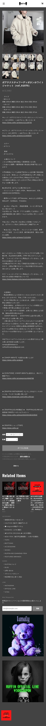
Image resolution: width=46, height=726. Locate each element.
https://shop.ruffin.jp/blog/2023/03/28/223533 (19, 415)
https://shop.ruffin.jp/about (12, 360)
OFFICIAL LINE (10, 589)
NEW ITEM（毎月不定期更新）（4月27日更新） (22, 536)
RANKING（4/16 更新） (13, 530)
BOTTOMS (9, 543)
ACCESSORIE (10, 546)
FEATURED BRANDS (13, 557)
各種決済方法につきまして (14, 520)
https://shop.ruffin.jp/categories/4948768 (18, 378)
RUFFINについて (10, 564)
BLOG (7, 567)
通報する (16, 466)
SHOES (7, 550)
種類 (3, 434)
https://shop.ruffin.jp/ (10, 428)
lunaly (7, 592)
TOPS (7, 540)
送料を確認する (25, 456)
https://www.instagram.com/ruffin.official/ (18, 397)
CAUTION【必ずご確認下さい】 (16, 523)
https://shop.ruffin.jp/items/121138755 (17, 123)
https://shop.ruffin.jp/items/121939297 (17, 136)
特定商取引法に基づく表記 (13, 577)
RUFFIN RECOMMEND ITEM (16, 553)
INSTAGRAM (9, 585)
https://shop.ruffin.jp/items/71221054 (16, 237)
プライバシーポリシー (12, 574)
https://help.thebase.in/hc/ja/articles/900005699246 (22, 279)
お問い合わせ (9, 570)
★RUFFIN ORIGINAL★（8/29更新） (18, 533)
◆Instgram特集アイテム (14, 526)
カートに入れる (23, 448)
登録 (37, 608)
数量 (3, 439)
